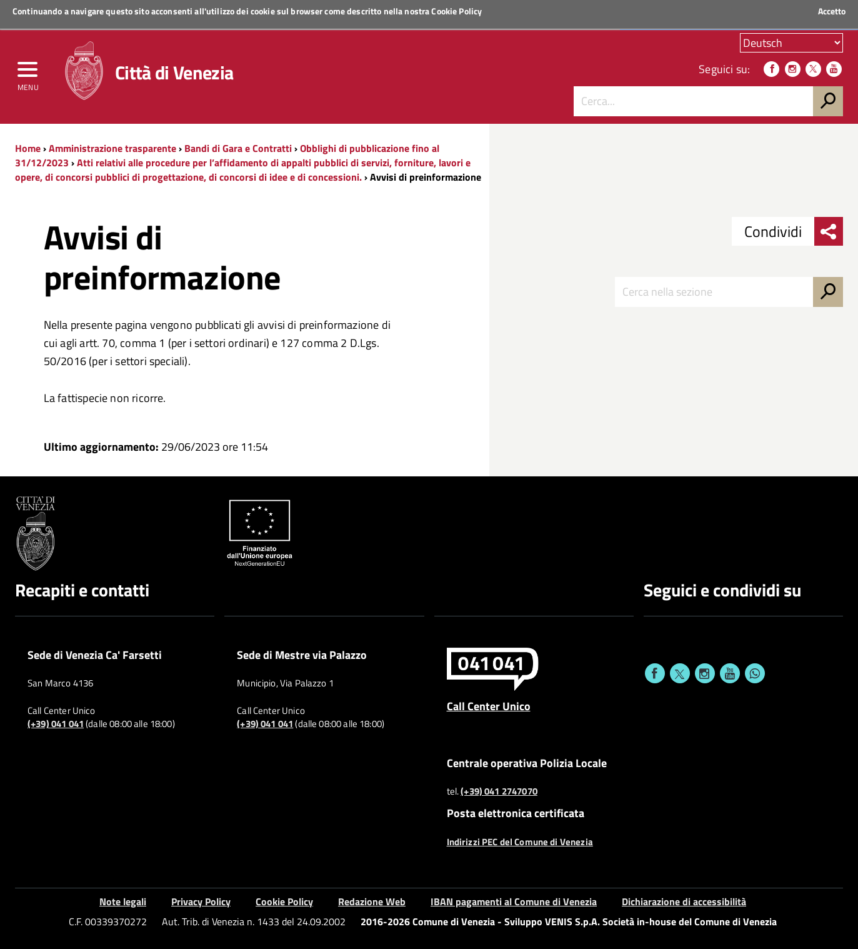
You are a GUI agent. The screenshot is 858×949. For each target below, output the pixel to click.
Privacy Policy (201, 901)
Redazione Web (372, 901)
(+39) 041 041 (55, 724)
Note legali (122, 901)
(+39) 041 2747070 (499, 791)
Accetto (832, 11)
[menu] (28, 73)
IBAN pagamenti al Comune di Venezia (514, 901)
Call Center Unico (489, 706)
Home (28, 148)
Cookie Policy (456, 11)
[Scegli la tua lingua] (791, 43)
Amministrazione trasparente (112, 148)
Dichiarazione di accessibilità (684, 901)
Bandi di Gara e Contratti (238, 148)
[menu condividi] (828, 231)
